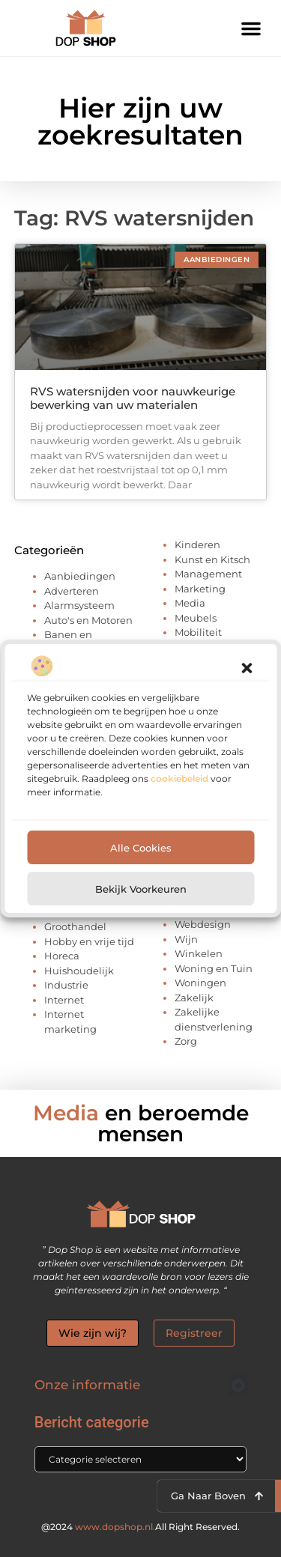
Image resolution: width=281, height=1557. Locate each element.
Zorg (186, 1041)
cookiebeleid (179, 782)
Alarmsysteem (79, 605)
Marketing (200, 589)
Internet (64, 1000)
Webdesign (203, 924)
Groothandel (75, 926)
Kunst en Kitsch (212, 559)
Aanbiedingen (79, 576)
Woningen (200, 983)
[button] (246, 671)
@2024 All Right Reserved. (140, 1526)
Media (190, 603)
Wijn (186, 939)
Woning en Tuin (214, 968)
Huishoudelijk (79, 971)
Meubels (196, 618)
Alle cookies (141, 852)
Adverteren (71, 591)
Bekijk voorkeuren (141, 893)
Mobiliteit (198, 632)
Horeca (61, 956)
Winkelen (199, 953)
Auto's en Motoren (88, 620)
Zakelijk (194, 998)
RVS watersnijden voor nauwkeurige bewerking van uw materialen (132, 398)
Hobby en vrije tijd (89, 941)
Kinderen (197, 544)
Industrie (66, 985)
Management (208, 574)
